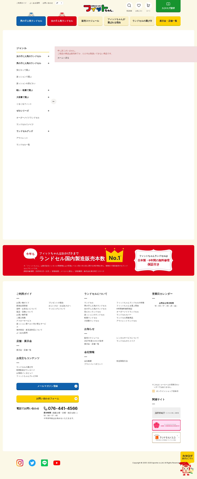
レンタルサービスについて (128, 338)
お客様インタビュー (24, 373)
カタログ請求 (168, 8)
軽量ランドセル (90, 318)
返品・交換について (24, 312)
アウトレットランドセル (127, 321)
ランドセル (89, 303)
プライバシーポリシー (93, 364)
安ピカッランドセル (92, 312)
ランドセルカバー (124, 315)
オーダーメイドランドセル (128, 312)
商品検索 (129, 11)
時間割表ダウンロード (25, 370)
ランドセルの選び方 (142, 20)
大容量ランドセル (91, 321)
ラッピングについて (57, 309)
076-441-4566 (63, 408)
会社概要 (88, 361)
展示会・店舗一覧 (168, 20)
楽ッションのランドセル (94, 315)
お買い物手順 (21, 315)
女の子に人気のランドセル (95, 309)
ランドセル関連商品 (125, 318)
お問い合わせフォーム (47, 398)
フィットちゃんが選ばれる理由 (116, 21)
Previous (53, 101)
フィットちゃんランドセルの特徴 (130, 303)
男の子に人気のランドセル (95, 306)
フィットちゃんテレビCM (27, 376)
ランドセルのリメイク (126, 341)
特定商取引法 (122, 361)
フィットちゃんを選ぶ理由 (128, 306)
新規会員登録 (21, 306)
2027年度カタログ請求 (93, 341)
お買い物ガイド (22, 303)
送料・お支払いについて (26, 309)
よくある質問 (35, 3)
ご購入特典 (21, 318)
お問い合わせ (48, 3)
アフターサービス (23, 321)
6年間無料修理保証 (124, 309)
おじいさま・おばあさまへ (60, 306)
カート (148, 11)
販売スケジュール (90, 20)
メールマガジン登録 (47, 386)
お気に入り (138, 11)
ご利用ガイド (21, 3)
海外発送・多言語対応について (29, 330)
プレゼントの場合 (56, 303)
